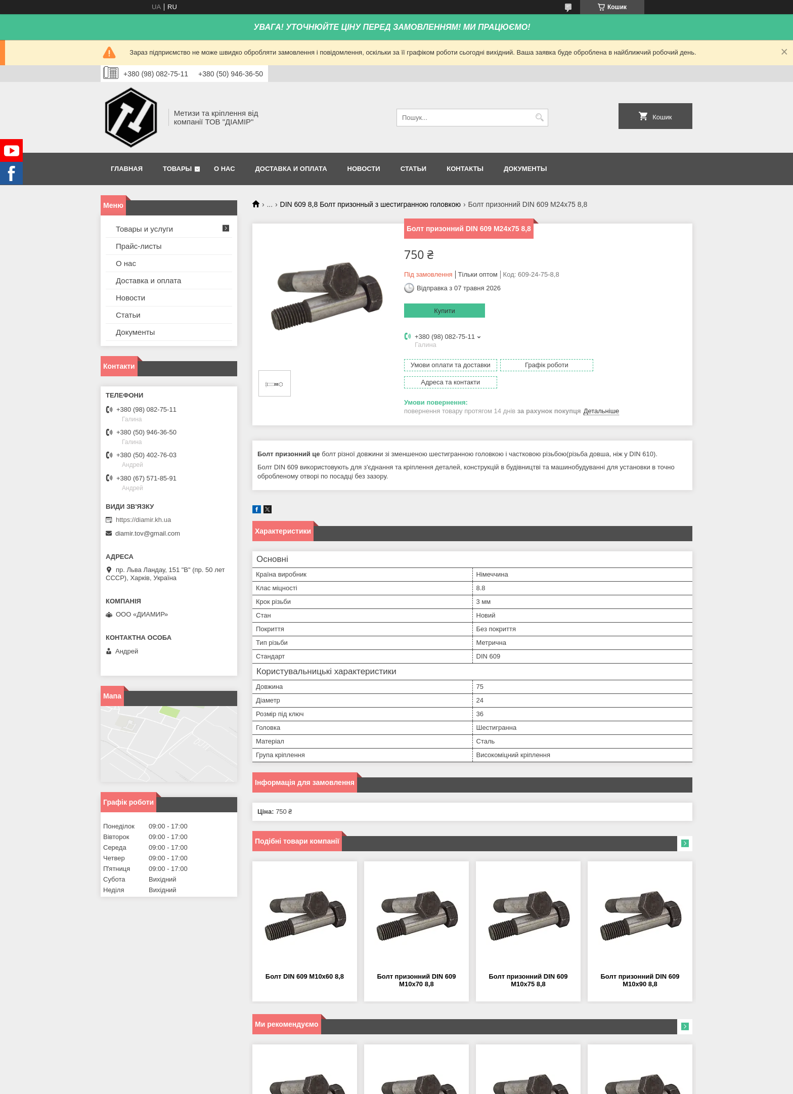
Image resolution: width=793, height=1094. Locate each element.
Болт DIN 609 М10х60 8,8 (305, 959)
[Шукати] (539, 117)
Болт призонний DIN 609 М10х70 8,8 (416, 963)
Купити (444, 311)
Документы (525, 168)
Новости (363, 168)
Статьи (414, 168)
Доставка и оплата (291, 168)
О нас (224, 168)
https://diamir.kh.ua (143, 519)
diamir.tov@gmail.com (147, 533)
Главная (127, 168)
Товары (177, 168)
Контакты (465, 168)
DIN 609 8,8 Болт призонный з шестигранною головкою (370, 204)
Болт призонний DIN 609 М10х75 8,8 (528, 963)
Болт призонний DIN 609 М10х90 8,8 (639, 963)
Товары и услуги (144, 229)
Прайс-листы (139, 246)
